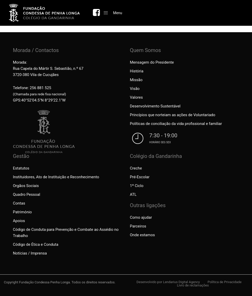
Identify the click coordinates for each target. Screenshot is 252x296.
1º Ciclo (136, 185)
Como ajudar (141, 217)
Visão (135, 88)
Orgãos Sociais (26, 185)
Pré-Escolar (140, 177)
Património (22, 212)
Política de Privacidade (225, 282)
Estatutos (21, 168)
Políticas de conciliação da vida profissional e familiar (176, 123)
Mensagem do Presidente (152, 62)
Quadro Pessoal (26, 194)
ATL (133, 194)
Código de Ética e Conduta (35, 244)
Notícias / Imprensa (30, 253)
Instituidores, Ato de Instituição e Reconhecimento (56, 177)
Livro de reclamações (193, 285)
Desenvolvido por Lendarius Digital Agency (168, 282)
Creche (136, 168)
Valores (136, 97)
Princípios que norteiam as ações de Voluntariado (172, 115)
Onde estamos (142, 235)
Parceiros (138, 226)
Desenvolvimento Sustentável (155, 106)
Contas (19, 203)
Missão (136, 80)
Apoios (19, 220)
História (136, 71)
